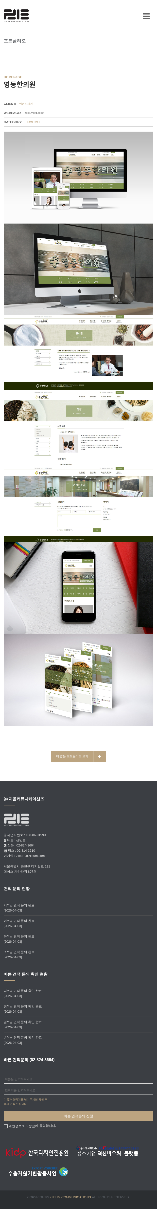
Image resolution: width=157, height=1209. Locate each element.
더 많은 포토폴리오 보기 (78, 756)
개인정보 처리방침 (22, 1126)
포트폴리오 (15, 40)
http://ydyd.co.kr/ (34, 112)
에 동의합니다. (32, 1126)
